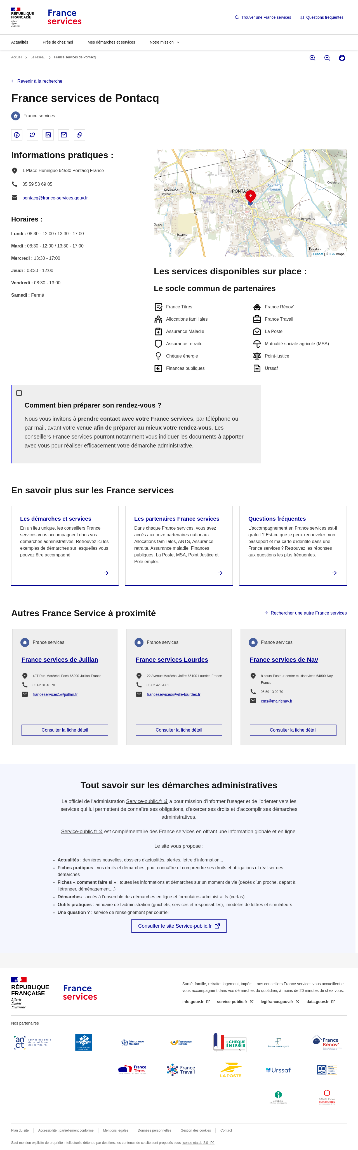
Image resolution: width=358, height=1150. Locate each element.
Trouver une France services (266, 17)
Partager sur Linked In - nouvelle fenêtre (48, 135)
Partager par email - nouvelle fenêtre (63, 135)
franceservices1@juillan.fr (55, 694)
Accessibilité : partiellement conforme (66, 1130)
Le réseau (37, 57)
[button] (251, 197)
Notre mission (162, 42)
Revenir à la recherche (39, 81)
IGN (332, 254)
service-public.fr (232, 1001)
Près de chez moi (58, 42)
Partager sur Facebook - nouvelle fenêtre (16, 135)
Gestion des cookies (196, 1130)
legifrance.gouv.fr (277, 1001)
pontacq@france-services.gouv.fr (55, 198)
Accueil (16, 57)
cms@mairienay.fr (276, 701)
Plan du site (20, 1130)
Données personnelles (154, 1130)
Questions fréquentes (324, 17)
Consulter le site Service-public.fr (175, 926)
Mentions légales (115, 1130)
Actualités (19, 42)
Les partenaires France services (177, 519)
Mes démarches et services (111, 42)
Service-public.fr (144, 801)
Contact (226, 1130)
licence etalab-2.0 (195, 1143)
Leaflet (318, 254)
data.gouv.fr (318, 1001)
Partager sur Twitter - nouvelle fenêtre (32, 135)
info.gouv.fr (193, 1001)
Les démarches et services (55, 519)
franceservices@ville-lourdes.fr (174, 694)
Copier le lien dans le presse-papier (79, 135)
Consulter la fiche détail (65, 730)
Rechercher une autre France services (309, 613)
